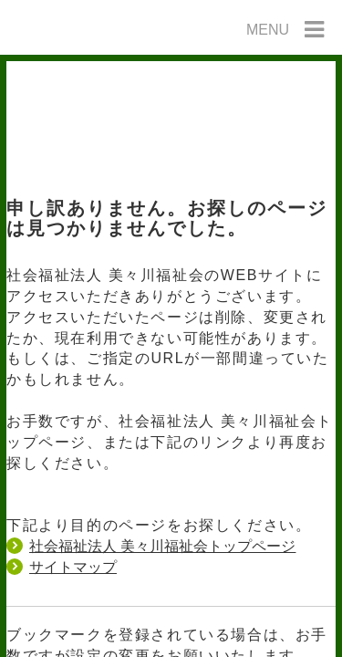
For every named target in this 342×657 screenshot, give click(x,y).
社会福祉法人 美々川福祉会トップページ (162, 546)
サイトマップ (73, 567)
